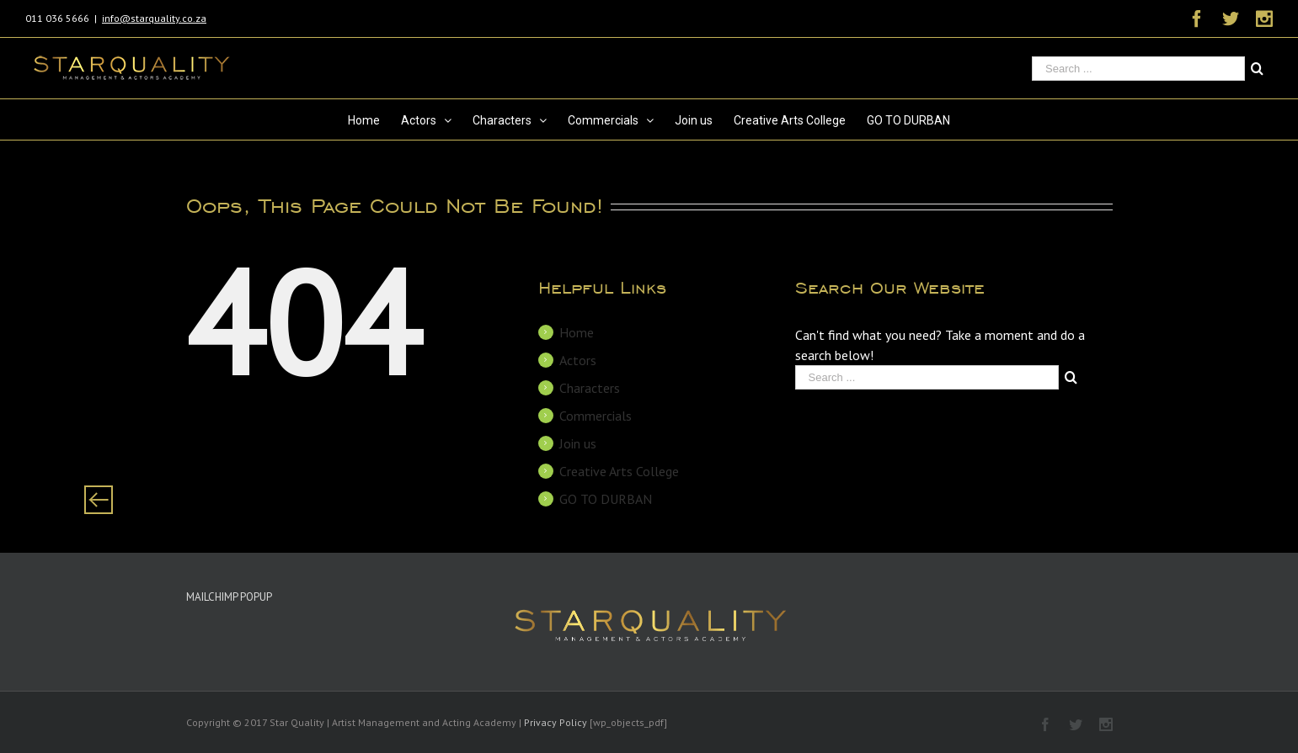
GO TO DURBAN (605, 499)
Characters (589, 387)
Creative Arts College (619, 471)
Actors (577, 360)
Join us (577, 443)
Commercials (595, 415)
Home (576, 332)
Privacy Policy (555, 722)
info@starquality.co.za (154, 18)
